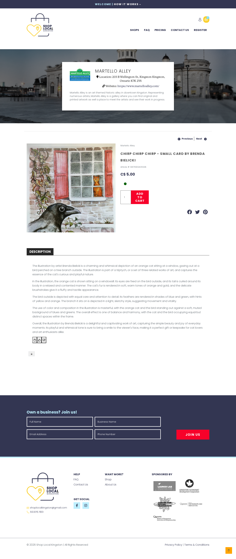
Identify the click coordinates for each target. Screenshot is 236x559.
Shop (108, 479)
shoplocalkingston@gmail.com (47, 507)
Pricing (160, 30)
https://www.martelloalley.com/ (138, 86)
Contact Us (180, 30)
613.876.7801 (35, 512)
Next (199, 138)
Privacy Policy (173, 545)
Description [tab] (40, 251)
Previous (187, 138)
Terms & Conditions (196, 545)
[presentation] (192, 423)
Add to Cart (140, 197)
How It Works (127, 4)
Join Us (192, 434)
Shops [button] (134, 30)
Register (200, 30)
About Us (110, 484)
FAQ (147, 30)
